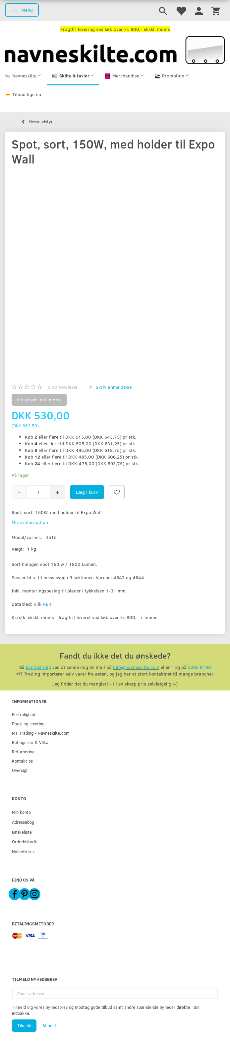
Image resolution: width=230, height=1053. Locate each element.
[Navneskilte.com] (115, 49)
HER (47, 604)
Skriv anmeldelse (113, 387)
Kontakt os (22, 761)
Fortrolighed (23, 714)
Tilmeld (24, 1025)
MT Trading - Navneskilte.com (41, 733)
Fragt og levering (28, 723)
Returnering (23, 751)
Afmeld (49, 1025)
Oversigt (20, 770)
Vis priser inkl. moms (39, 399)
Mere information (30, 522)
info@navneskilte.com (136, 667)
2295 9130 (199, 667)
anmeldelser (63, 387)
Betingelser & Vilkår (31, 742)
